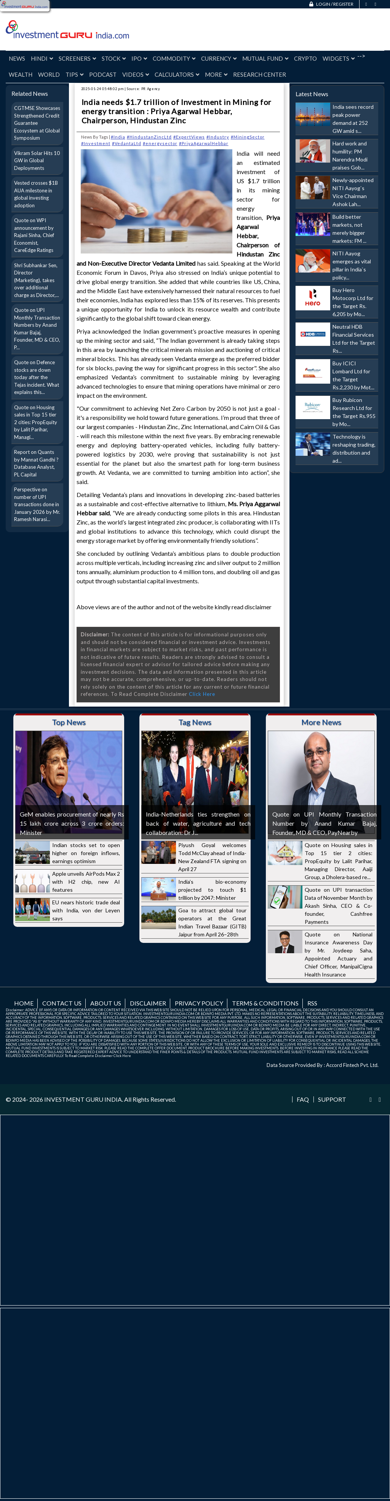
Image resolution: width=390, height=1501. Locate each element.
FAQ (303, 1099)
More (216, 74)
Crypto (305, 58)
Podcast (103, 74)
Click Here (202, 694)
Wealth (20, 74)
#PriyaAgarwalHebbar (204, 143)
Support (332, 1099)
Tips (74, 74)
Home (24, 1003)
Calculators (177, 74)
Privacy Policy (199, 1003)
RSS (312, 1003)
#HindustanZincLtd (149, 136)
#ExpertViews (189, 136)
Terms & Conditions (265, 1003)
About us (105, 1003)
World (49, 74)
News (17, 58)
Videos (135, 74)
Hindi (42, 58)
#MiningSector (248, 136)
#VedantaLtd (126, 143)
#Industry (217, 136)
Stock (114, 58)
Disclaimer (148, 1003)
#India (118, 136)
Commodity (174, 58)
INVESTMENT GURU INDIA (83, 1099)
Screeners (77, 58)
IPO (139, 58)
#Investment (95, 143)
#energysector (160, 143)
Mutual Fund (265, 58)
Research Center (259, 74)
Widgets (339, 58)
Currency (219, 58)
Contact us (62, 1003)
